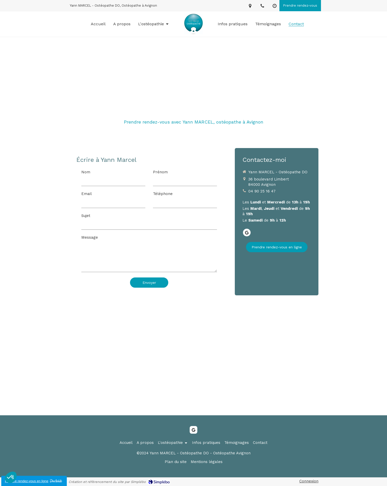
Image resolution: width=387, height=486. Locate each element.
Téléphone (163, 193)
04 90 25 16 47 (262, 191)
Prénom (160, 172)
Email (86, 193)
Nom (85, 172)
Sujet (85, 215)
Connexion (308, 481)
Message (89, 237)
